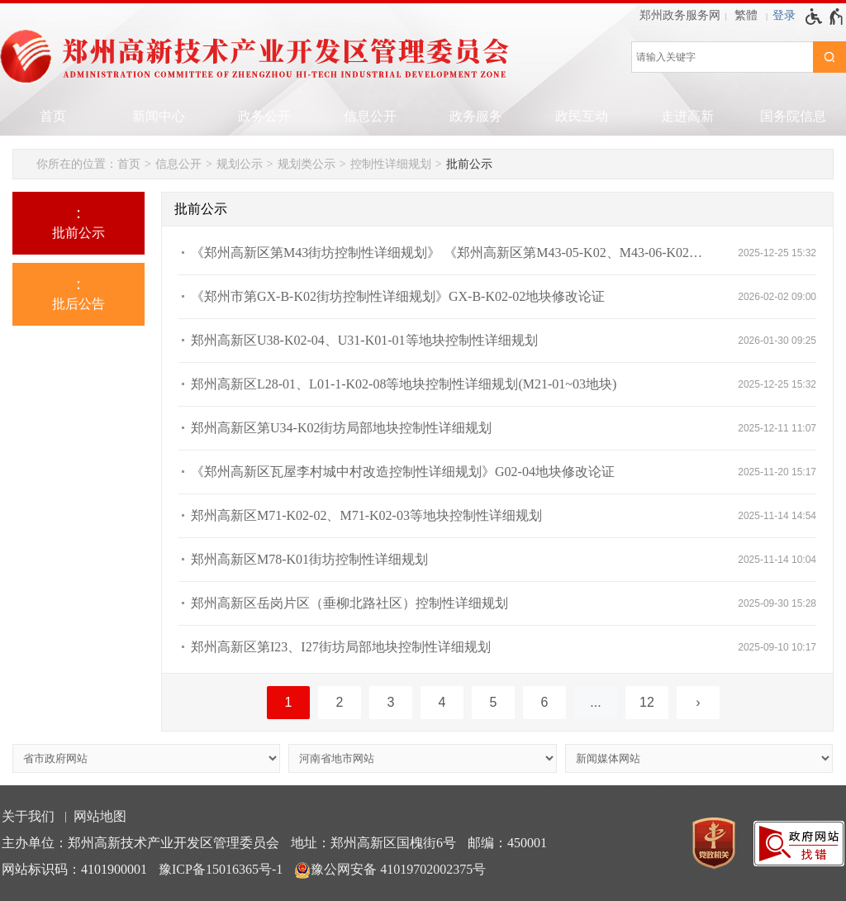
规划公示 (239, 164)
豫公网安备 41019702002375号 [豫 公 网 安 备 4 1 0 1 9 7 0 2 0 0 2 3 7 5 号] (390, 870)
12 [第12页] (646, 702)
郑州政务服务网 (679, 15)
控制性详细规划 (390, 164)
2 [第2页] (340, 702)
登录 (784, 15)
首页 (53, 116)
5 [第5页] (493, 702)
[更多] (595, 702)
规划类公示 (306, 164)
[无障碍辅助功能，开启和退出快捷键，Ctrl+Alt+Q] (825, 16)
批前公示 (469, 164)
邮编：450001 (507, 843)
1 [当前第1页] (288, 702)
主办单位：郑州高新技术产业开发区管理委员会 (140, 843)
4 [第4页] (442, 702)
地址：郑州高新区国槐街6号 (373, 843)
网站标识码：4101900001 (74, 869)
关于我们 (28, 816)
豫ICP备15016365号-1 (221, 869)
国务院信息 (793, 116)
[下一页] (698, 702)
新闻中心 (158, 116)
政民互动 (581, 116)
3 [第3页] (391, 702)
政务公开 (264, 116)
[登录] (784, 15)
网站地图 (100, 816)
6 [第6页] (545, 702)
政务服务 (475, 116)
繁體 (746, 15)
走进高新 (687, 116)
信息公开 (370, 116)
